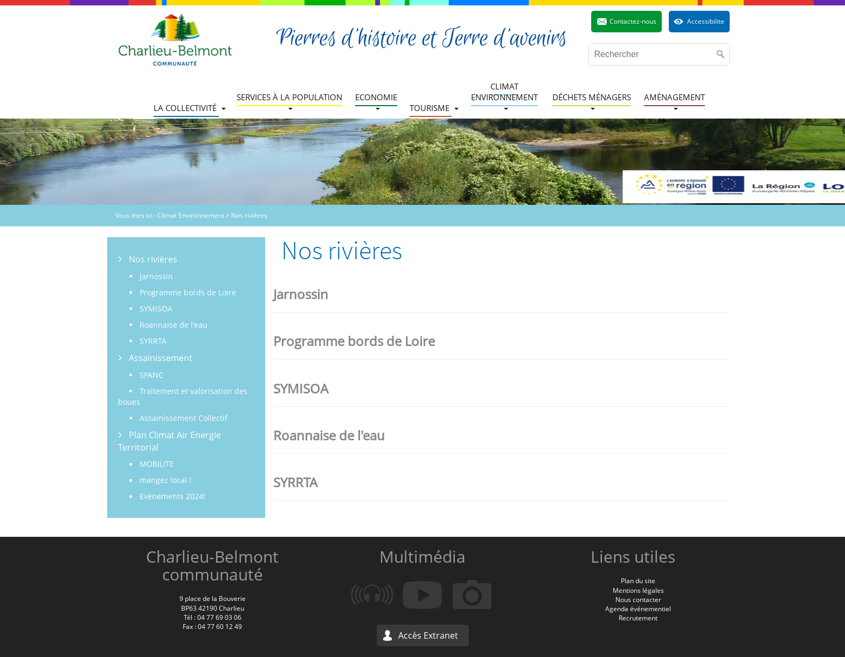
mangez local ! (165, 480)
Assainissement (160, 358)
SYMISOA (156, 308)
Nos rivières (153, 259)
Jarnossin (156, 276)
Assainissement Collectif (183, 418)
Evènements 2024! (172, 496)
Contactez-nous (632, 21)
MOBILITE (157, 464)
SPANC (151, 375)
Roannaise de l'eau (173, 325)
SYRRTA (153, 341)
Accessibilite (705, 21)
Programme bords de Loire (188, 292)
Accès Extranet (428, 635)
